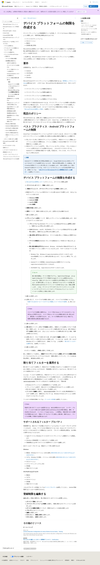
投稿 (27, 560)
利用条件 (67, 560)
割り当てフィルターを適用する (88, 32)
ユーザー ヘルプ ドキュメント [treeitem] (10, 154)
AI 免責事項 (5, 560)
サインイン (95, 2)
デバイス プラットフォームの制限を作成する (89, 29)
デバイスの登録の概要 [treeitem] (11, 58)
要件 (82, 21)
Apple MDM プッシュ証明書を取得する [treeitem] (13, 107)
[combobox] (11, 21)
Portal (85, 6)
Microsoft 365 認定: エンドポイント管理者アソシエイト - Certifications (41, 539)
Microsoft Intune (32, 18)
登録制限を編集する (86, 34)
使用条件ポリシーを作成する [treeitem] (13, 99)
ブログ (21, 560)
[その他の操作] (75, 18)
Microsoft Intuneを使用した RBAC (34, 109)
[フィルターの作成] (50, 399)
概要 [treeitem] (9, 82)
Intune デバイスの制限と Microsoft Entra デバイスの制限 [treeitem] (13, 86)
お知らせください (81, 11)
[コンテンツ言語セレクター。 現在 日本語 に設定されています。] (5, 556)
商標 (72, 560)
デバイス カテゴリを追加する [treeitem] (13, 66)
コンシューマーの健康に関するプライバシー (51, 560)
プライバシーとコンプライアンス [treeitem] (11, 156)
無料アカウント (93, 6)
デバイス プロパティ (50, 487)
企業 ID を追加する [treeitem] (11, 63)
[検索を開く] (90, 2)
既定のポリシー (85, 23)
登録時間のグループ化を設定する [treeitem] (13, 116)
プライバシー (33, 560)
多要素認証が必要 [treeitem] (11, 111)
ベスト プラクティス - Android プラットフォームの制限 (88, 25)
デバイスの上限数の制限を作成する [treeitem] (13, 95)
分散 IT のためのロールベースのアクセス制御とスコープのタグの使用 (47, 301)
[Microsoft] (3, 2)
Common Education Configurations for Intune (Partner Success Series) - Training (43, 531)
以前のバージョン (13, 560)
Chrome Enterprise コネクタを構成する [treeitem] (13, 74)
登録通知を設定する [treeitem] (12, 113)
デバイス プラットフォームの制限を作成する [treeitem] (13, 91)
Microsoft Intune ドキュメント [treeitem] (10, 24)
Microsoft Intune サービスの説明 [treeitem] (11, 159)
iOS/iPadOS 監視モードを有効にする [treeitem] (13, 120)
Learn (24, 18)
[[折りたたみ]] (18, 18)
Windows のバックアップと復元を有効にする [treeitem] (13, 103)
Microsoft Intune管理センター (34, 182)
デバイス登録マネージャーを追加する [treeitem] (13, 70)
